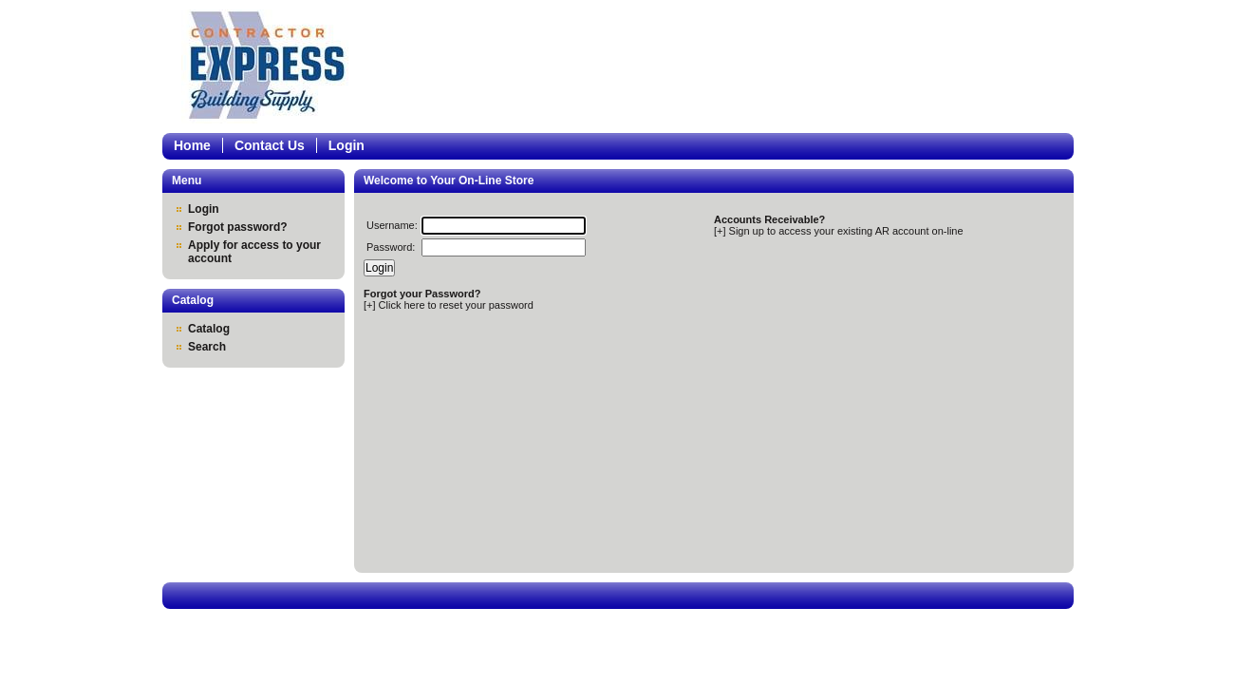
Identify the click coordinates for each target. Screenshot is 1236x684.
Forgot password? (238, 227)
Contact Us (269, 145)
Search (207, 346)
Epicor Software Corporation (272, 67)
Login (346, 145)
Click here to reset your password (456, 305)
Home (192, 145)
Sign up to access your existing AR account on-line (846, 231)
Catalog (209, 328)
